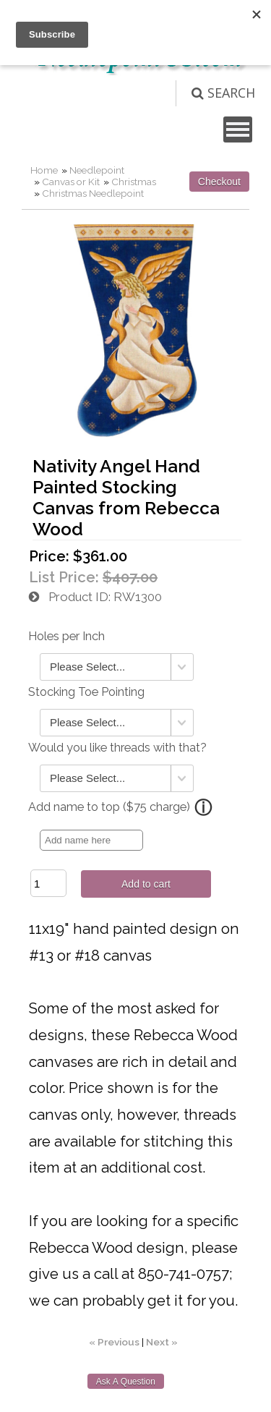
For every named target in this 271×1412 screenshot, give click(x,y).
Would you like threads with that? (117, 747)
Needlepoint (96, 170)
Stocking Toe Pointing (86, 692)
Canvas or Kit (71, 181)
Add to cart (146, 884)
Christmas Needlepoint (93, 193)
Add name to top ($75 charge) (109, 807)
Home (44, 170)
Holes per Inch (66, 636)
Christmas (133, 181)
